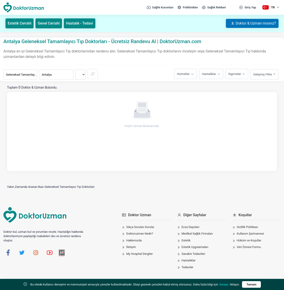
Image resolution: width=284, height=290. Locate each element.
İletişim (131, 247)
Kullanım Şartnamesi (250, 233)
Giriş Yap (247, 7)
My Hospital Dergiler (139, 253)
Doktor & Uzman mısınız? (253, 23)
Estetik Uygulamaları (195, 247)
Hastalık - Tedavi (79, 23)
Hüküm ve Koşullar (249, 240)
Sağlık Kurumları (159, 7)
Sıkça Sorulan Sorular (140, 227)
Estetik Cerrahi (20, 23)
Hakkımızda (134, 240)
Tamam (252, 284)
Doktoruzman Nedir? (139, 233)
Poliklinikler (187, 7)
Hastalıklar (209, 74)
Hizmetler (183, 74)
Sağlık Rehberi (214, 7)
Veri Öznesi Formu (249, 247)
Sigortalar (234, 74)
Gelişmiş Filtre (262, 74)
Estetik (186, 240)
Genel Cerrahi (49, 23)
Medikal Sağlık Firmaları (197, 233)
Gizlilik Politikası (247, 227)
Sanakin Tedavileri (193, 253)
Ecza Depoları (191, 227)
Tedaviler (187, 267)
